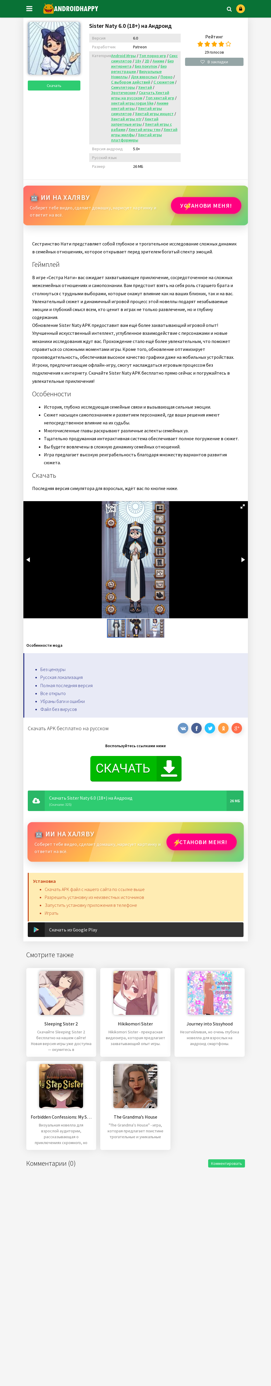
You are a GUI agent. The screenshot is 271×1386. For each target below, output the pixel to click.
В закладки (214, 61)
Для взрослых (144, 76)
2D (147, 61)
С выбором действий (130, 82)
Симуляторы (123, 87)
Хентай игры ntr (126, 119)
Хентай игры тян (144, 129)
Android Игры (123, 55)
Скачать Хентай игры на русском (140, 95)
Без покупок (146, 66)
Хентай (145, 87)
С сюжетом (163, 82)
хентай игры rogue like (132, 103)
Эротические (123, 92)
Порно (166, 76)
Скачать (54, 85)
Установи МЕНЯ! (206, 205)
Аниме (158, 61)
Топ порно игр (152, 55)
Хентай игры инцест (154, 113)
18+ (138, 61)
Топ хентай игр (160, 97)
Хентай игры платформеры (136, 137)
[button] (242, 506)
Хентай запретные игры (134, 121)
